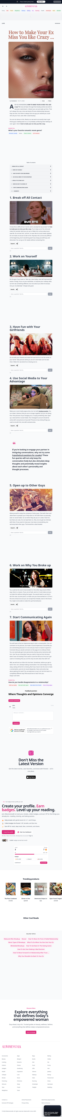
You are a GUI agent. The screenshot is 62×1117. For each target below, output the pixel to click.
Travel (11, 10)
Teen (3, 1087)
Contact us (4, 1100)
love (3, 23)
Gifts (33, 1068)
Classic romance (27, 133)
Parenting (4, 1081)
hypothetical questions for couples (27, 455)
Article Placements (26, 1100)
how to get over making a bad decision (31, 949)
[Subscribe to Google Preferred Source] (18, 730)
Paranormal (50, 1078)
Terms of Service (46, 1103)
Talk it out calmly (13, 685)
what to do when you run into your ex (40, 942)
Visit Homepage (31, 1032)
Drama (20, 133)
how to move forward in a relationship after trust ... (31, 953)
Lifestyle (4, 1074)
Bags (33, 1056)
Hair (48, 1068)
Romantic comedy (13, 133)
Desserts (19, 1062)
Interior (34, 1071)
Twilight (34, 1087)
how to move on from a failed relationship (43, 939)
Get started (43, 862)
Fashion (4, 1065)
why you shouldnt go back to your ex (31, 956)
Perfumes (19, 1081)
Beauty (3, 1059)
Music (18, 1078)
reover (24, 939)
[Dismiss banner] (51, 728)
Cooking (4, 1062)
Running (37, 10)
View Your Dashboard (24, 832)
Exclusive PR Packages (7, 1103)
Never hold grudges (47, 685)
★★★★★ (57, 23)
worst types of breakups (16, 942)
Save (42, 101)
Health (42, 10)
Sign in (31, 835)
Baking (28, 10)
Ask (50, 248)
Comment (16, 723)
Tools (18, 1090)
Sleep (18, 1084)
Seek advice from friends (35, 685)
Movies (3, 1078)
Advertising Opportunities (48, 1100)
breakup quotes (43, 411)
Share (48, 101)
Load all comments (14, 700)
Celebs (49, 1059)
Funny (3, 10)
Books (33, 1059)
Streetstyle (48, 10)
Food (33, 1065)
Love (18, 1074)
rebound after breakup (12, 939)
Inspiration (20, 1071)
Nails (54, 10)
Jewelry (49, 1071)
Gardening (20, 1068)
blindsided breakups (17, 946)
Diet (7, 10)
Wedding (49, 1087)
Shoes (48, 1081)
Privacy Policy (25, 1103)
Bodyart (19, 1059)
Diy (33, 10)
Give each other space (23, 685)
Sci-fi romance (36, 133)
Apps (18, 1056)
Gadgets (4, 1068)
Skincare (4, 1084)
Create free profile (8, 832)
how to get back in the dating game (38, 946)
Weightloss (17, 10)
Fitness (19, 1065)
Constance (14, 101)
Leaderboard (18, 862)
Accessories (5, 1056)
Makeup (23, 10)
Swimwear (50, 1084)
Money (49, 1074)
